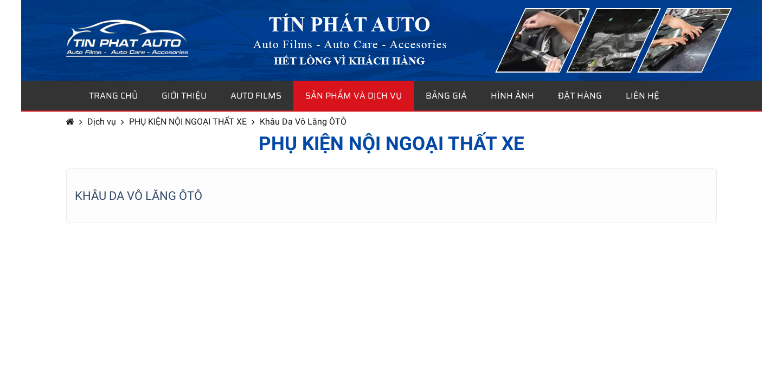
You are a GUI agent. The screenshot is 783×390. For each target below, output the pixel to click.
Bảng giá (446, 95)
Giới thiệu (184, 95)
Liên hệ (642, 95)
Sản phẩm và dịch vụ (353, 95)
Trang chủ (113, 95)
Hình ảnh (512, 95)
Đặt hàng (580, 95)
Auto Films (255, 95)
